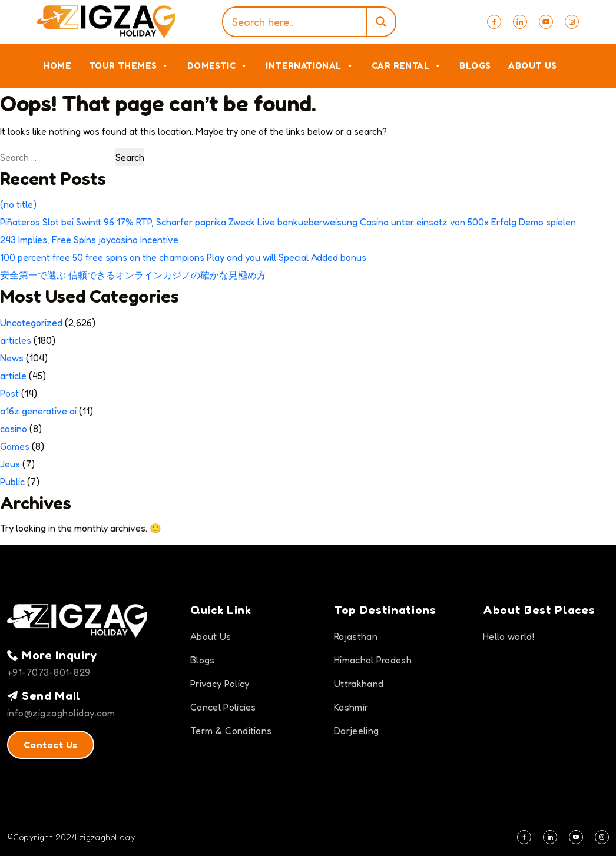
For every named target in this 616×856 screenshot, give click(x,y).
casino (13, 428)
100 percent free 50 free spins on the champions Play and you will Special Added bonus (183, 257)
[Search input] (297, 22)
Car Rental (407, 66)
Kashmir (351, 707)
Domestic (218, 66)
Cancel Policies (223, 707)
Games (14, 446)
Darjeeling (356, 730)
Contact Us (51, 745)
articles (15, 340)
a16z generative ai (38, 411)
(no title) (18, 204)
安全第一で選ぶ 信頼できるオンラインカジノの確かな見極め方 (133, 275)
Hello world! (508, 636)
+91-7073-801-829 (49, 672)
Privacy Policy (219, 683)
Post (9, 393)
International (310, 66)
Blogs (475, 65)
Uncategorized (31, 323)
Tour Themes (129, 66)
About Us (532, 65)
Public (12, 481)
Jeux (10, 464)
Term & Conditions (230, 730)
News (12, 358)
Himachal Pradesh (373, 660)
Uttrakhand (358, 683)
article (13, 375)
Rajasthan (355, 636)
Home (57, 65)
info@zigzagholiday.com (61, 713)
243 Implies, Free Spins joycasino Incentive (89, 239)
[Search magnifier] (380, 22)
